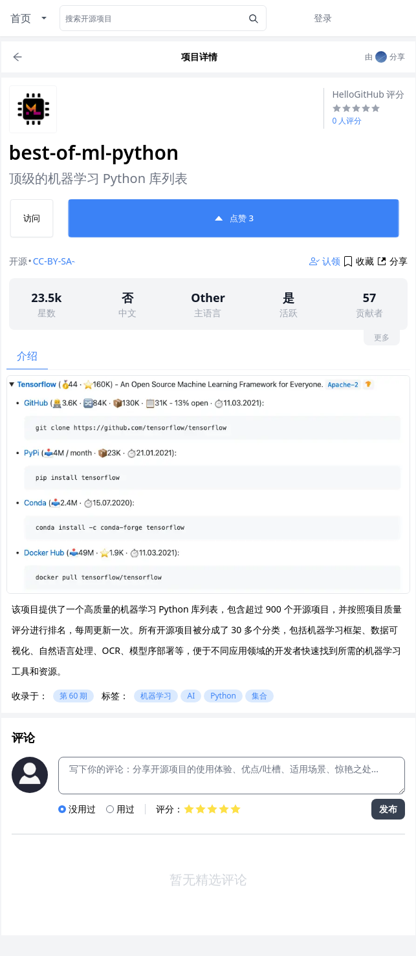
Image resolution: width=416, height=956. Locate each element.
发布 (388, 809)
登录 (323, 18)
